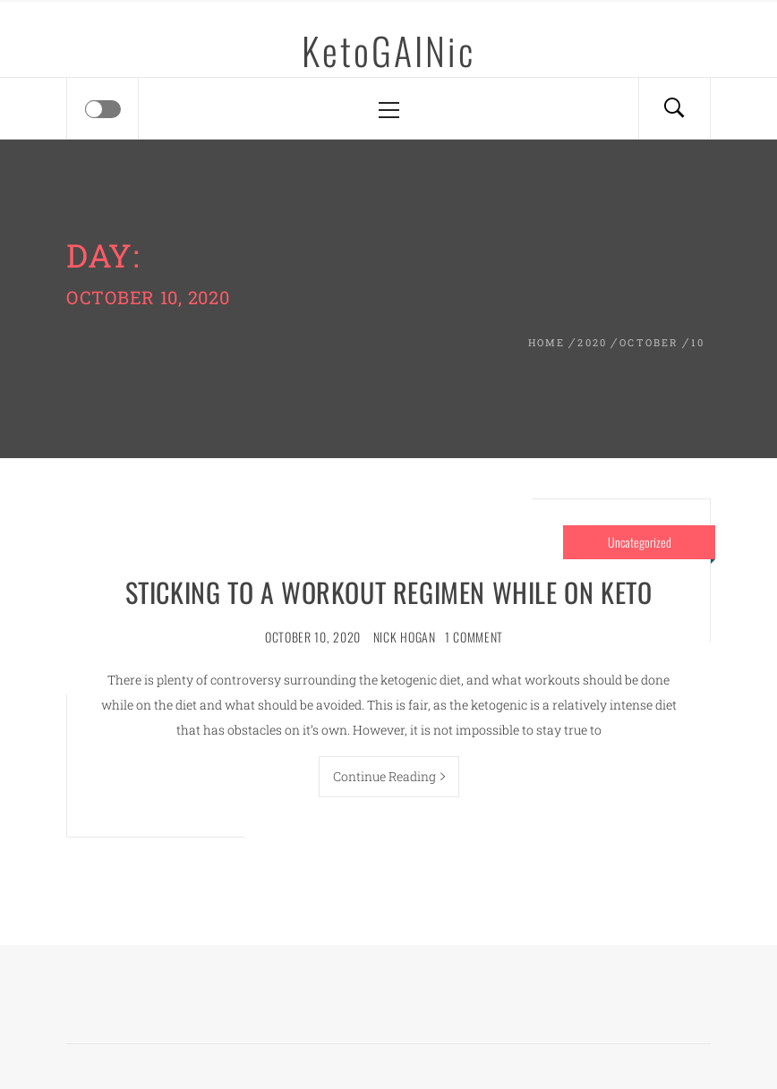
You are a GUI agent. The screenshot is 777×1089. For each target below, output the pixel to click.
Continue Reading (389, 776)
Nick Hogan (404, 636)
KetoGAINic (388, 50)
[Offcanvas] (103, 109)
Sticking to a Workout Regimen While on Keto (389, 592)
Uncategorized (639, 541)
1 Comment (474, 636)
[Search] (674, 108)
